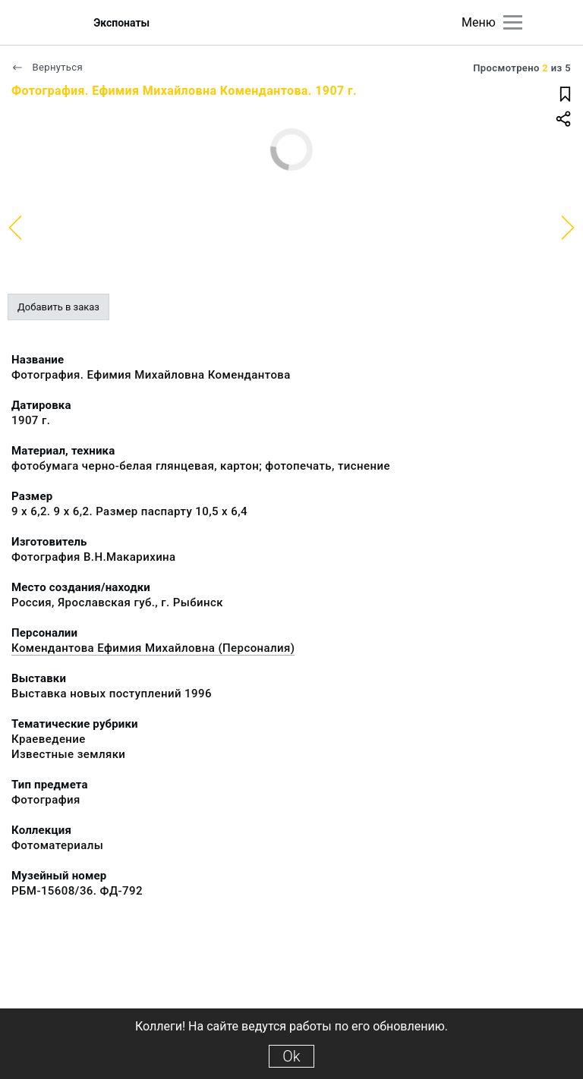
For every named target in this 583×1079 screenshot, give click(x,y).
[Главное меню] (513, 22)
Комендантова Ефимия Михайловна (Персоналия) (153, 648)
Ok (291, 1056)
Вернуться (47, 67)
